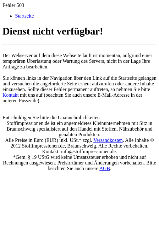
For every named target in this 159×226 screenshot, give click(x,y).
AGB (104, 168)
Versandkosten (108, 140)
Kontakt (11, 95)
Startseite (24, 16)
